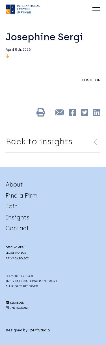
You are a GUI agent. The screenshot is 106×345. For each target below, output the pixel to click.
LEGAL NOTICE (16, 253)
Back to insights (53, 141)
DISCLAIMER (15, 247)
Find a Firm (22, 195)
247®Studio (40, 330)
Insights (18, 217)
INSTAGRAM (17, 308)
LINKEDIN (15, 302)
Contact (17, 228)
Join (12, 206)
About (14, 184)
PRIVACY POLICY (17, 258)
